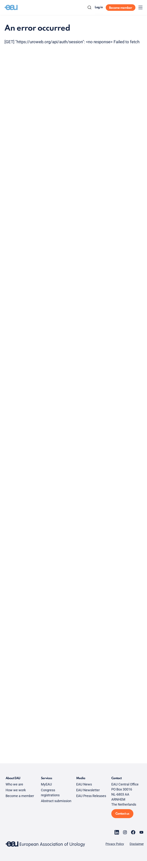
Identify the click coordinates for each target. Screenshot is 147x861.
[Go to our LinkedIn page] (116, 832)
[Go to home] (11, 7)
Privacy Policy (115, 844)
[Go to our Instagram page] (125, 832)
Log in (99, 7)
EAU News (84, 784)
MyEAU (46, 784)
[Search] (89, 7)
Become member (120, 8)
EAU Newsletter (88, 790)
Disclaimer (137, 844)
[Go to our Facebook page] (133, 832)
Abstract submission (56, 801)
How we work (16, 790)
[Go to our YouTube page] (141, 832)
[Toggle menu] (140, 7)
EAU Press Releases (91, 796)
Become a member (20, 796)
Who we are (14, 784)
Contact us (122, 813)
